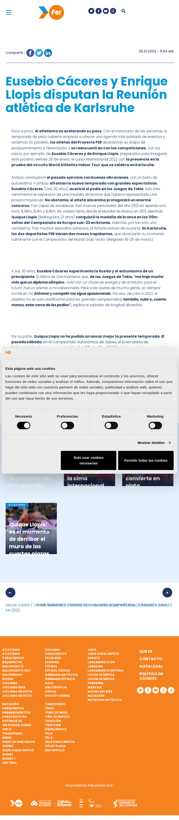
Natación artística (105, 700)
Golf (49, 683)
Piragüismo (12, 733)
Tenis (49, 708)
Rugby (7, 754)
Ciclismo (10, 683)
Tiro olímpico (57, 717)
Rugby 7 (9, 759)
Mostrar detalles (151, 443)
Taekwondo (55, 704)
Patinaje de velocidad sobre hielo (16, 725)
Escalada (53, 658)
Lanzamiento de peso (106, 670)
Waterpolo (55, 750)
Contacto (150, 659)
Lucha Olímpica (101, 675)
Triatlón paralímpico (56, 727)
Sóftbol (9, 763)
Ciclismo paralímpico (56, 652)
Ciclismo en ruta (16, 696)
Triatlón (53, 721)
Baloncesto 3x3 (16, 670)
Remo (6, 738)
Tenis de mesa (56, 712)
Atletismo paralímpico (13, 656)
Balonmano (12, 675)
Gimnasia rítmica (60, 679)
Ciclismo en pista (17, 691)
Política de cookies (151, 676)
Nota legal (151, 666)
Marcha (94, 687)
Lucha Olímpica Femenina (101, 681)
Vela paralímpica (60, 742)
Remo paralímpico (18, 750)
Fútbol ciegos (57, 670)
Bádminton (12, 662)
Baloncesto (13, 666)
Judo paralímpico (103, 654)
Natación (96, 696)
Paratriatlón (14, 717)
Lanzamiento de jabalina (101, 664)
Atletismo (11, 650)
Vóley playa (55, 746)
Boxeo (7, 679)
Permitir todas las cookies (146, 460)
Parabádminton (16, 712)
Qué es (145, 651)
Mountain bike (100, 691)
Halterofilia (56, 687)
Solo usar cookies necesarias (88, 460)
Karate (94, 658)
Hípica (50, 691)
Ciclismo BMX (13, 687)
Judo (92, 650)
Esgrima (52, 662)
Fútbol (51, 666)
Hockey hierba (57, 696)
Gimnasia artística (61, 675)
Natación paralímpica (13, 706)
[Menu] (8, 12)
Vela (48, 733)
